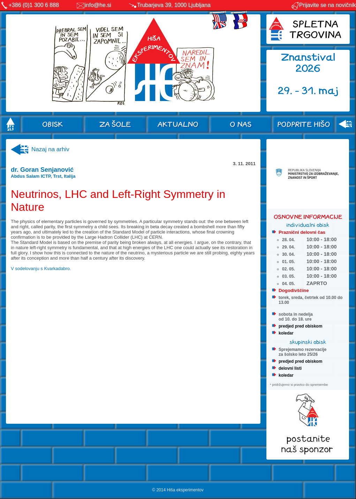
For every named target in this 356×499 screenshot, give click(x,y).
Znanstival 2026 (308, 63)
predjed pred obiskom (300, 326)
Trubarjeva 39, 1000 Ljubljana (174, 5)
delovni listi (290, 368)
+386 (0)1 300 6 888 (34, 5)
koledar (286, 333)
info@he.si (98, 5)
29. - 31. (298, 90)
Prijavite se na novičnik (323, 5)
